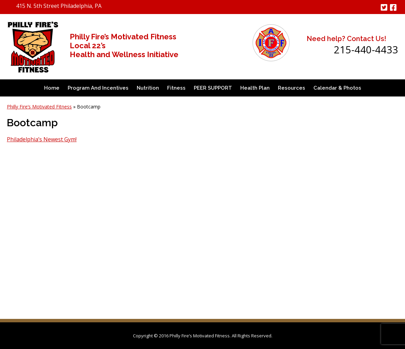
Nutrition (148, 88)
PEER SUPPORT (213, 88)
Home (51, 88)
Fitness (176, 88)
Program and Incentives (98, 88)
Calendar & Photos (337, 88)
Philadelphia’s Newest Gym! (42, 139)
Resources (291, 88)
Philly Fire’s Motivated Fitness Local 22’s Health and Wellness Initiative (124, 45)
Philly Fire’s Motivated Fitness (39, 106)
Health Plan (255, 88)
